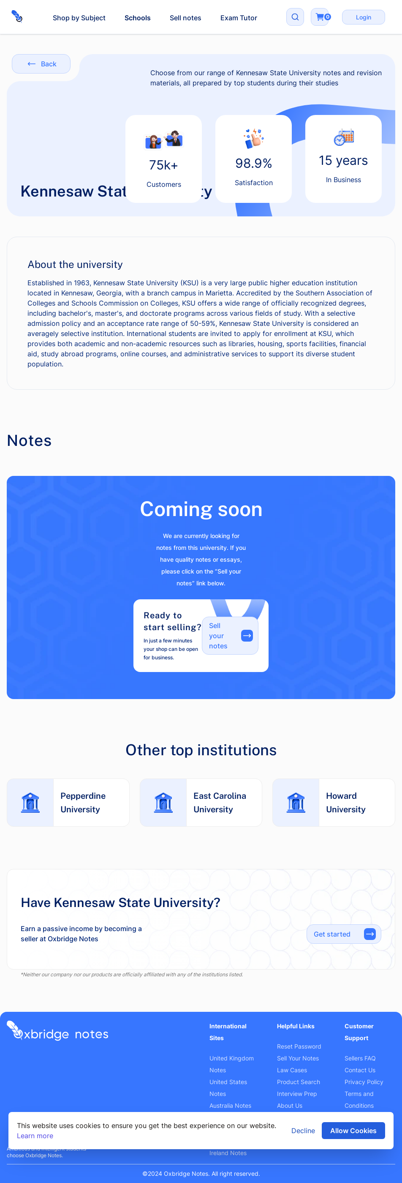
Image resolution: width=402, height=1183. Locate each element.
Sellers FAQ (360, 1058)
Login (363, 17)
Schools (138, 18)
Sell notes (185, 18)
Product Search (298, 1081)
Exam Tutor (238, 18)
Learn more (35, 1135)
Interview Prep (297, 1093)
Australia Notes (230, 1105)
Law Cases (292, 1070)
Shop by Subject (79, 18)
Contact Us (360, 1070)
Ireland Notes (228, 1152)
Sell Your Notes (298, 1058)
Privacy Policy (364, 1081)
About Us (289, 1105)
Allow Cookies (353, 1130)
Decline (303, 1130)
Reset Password (299, 1046)
